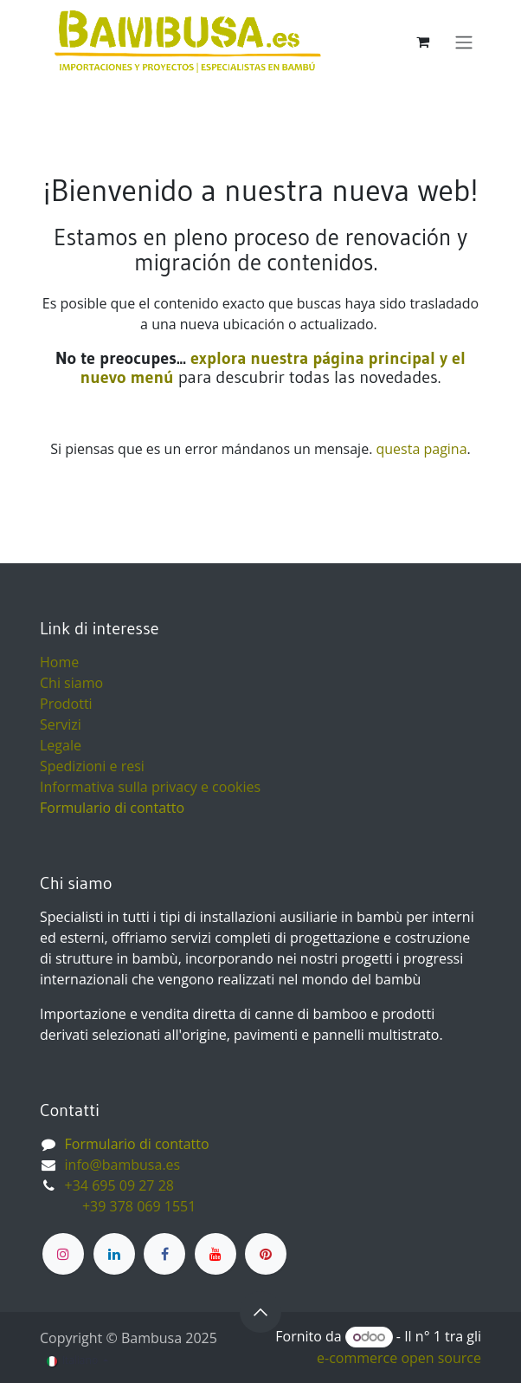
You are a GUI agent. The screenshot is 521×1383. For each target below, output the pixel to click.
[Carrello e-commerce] (422, 41)
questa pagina (421, 448)
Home (59, 662)
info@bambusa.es (123, 1164)
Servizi (60, 724)
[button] (260, 1312)
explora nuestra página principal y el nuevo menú (273, 367)
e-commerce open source (399, 1357)
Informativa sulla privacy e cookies (150, 786)
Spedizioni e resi (92, 766)
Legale (60, 745)
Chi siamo (71, 682)
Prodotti (66, 703)
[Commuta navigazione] (464, 41)
